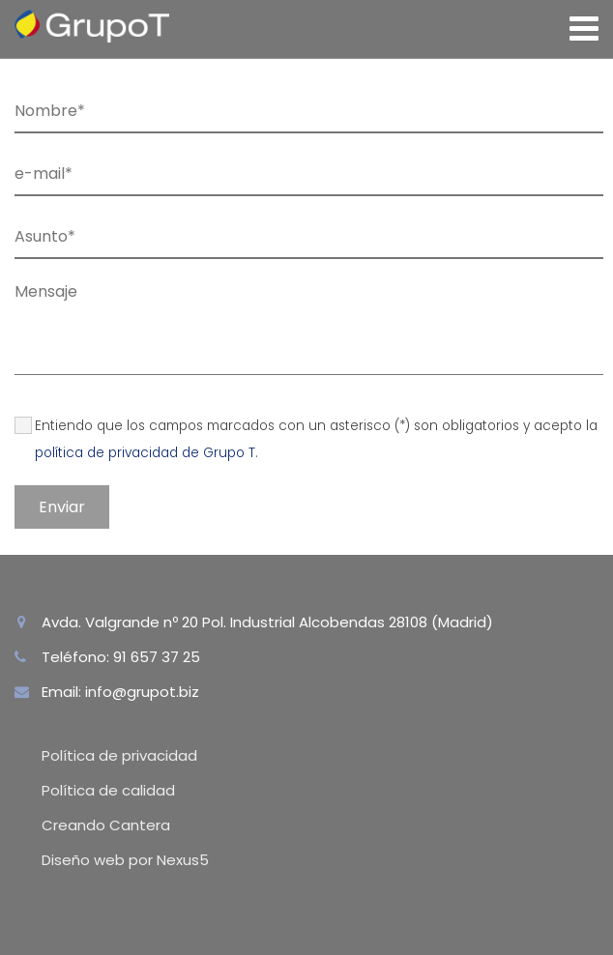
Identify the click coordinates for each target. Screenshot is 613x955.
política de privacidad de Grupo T (145, 453)
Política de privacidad (119, 755)
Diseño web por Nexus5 (125, 860)
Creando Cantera (106, 825)
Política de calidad (108, 790)
